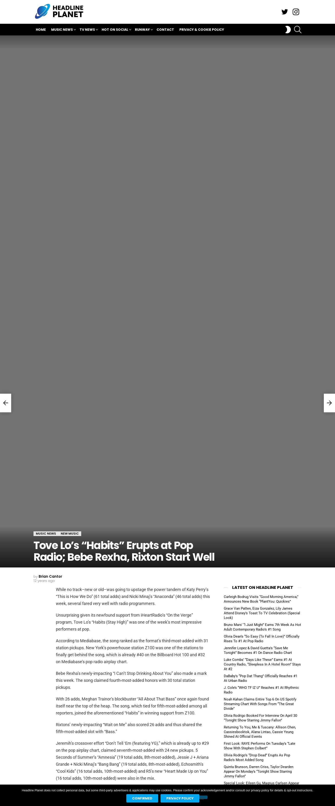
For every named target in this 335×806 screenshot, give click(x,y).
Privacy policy (180, 798)
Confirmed (142, 798)
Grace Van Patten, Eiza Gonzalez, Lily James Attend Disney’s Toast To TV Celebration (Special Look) (262, 613)
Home (41, 29)
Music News (62, 30)
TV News (87, 30)
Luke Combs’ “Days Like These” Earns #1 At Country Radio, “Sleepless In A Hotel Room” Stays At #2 (262, 664)
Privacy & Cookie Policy (201, 29)
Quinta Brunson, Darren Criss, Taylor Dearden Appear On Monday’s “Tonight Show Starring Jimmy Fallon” (258, 771)
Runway (142, 30)
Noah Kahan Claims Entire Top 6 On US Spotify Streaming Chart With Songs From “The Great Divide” (260, 704)
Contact (165, 29)
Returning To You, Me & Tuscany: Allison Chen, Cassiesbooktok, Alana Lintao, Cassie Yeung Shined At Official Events (260, 732)
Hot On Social (115, 30)
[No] (202, 797)
